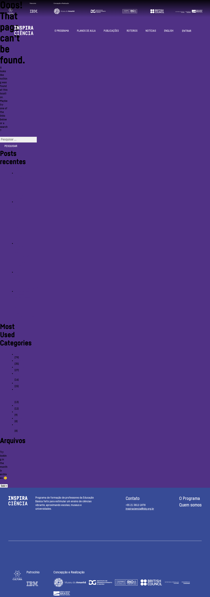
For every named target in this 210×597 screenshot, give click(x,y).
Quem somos (190, 505)
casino (18, 354)
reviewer (19, 360)
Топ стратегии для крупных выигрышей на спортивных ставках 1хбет (22, 256)
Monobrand (21, 367)
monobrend (21, 405)
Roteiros (132, 31)
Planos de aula (86, 31)
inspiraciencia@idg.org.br (140, 509)
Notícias (151, 31)
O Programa (62, 31)
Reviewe (19, 383)
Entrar (186, 31)
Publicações (111, 31)
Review (19, 418)
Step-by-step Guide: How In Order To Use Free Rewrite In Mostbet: (20, 221)
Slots (17, 411)
